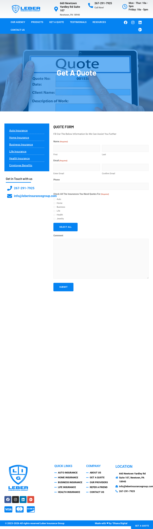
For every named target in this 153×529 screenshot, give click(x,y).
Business (61, 207)
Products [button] (37, 22)
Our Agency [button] (18, 22)
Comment (58, 235)
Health (60, 215)
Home (59, 203)
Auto (59, 199)
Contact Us (18, 29)
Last (104, 154)
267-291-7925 (103, 3)
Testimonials (78, 22)
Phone (56, 179)
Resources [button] (99, 22)
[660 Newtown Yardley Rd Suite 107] (56, 9)
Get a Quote (56, 22)
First (55, 154)
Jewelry (60, 218)
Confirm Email (108, 173)
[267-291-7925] (90, 5)
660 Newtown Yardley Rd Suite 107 (70, 7)
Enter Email (58, 173)
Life (58, 211)
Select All (65, 227)
